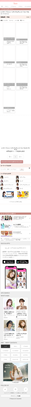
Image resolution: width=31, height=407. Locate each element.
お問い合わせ (24, 392)
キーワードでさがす (6, 165)
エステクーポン (25, 359)
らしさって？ (6, 392)
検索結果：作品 (16, 17)
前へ (10, 157)
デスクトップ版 (15, 396)
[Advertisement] (15, 130)
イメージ (11, 20)
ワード (22, 20)
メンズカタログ (5, 350)
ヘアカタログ (25, 346)
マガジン (15, 346)
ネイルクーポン (15, 359)
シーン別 (17, 20)
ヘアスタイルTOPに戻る (15, 201)
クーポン (5, 359)
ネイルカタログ (25, 350)
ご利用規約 (12, 392)
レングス (6, 20)
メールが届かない (18, 392)
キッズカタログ (15, 350)
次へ (20, 157)
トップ (5, 346)
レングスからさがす (6, 173)
